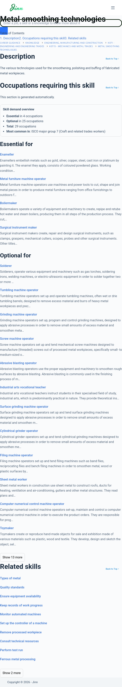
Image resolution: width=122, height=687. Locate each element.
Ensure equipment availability (20, 596)
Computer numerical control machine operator (32, 504)
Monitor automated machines (20, 614)
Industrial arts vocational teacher (23, 387)
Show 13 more (12, 557)
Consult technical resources (19, 641)
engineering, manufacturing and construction (73, 42)
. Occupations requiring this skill (42, 38)
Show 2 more (12, 673)
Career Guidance (10, 42)
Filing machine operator (16, 455)
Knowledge (32, 42)
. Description (9, 38)
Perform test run (11, 650)
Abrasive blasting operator (18, 363)
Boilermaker (8, 203)
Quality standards (12, 587)
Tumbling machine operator (19, 290)
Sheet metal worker (13, 479)
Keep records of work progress (21, 605)
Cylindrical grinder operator (19, 431)
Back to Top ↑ (112, 58)
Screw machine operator (17, 338)
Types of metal (10, 578)
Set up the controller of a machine (23, 623)
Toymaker (7, 528)
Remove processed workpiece (21, 632)
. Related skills (75, 38)
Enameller (7, 154)
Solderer (6, 266)
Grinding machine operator (18, 314)
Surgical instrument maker (18, 227)
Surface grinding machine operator (24, 406)
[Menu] (113, 7)
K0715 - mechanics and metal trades (71, 46)
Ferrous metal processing (17, 659)
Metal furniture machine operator (23, 179)
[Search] (61, 23)
